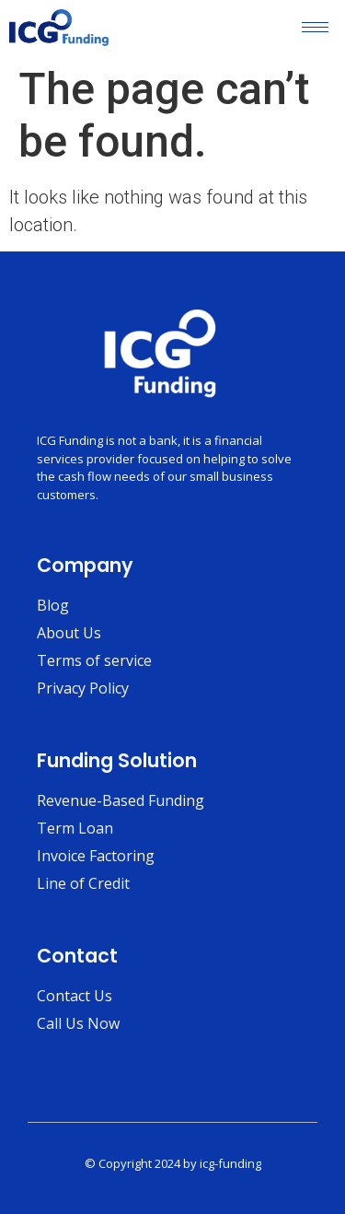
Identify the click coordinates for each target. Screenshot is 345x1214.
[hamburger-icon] (315, 27)
